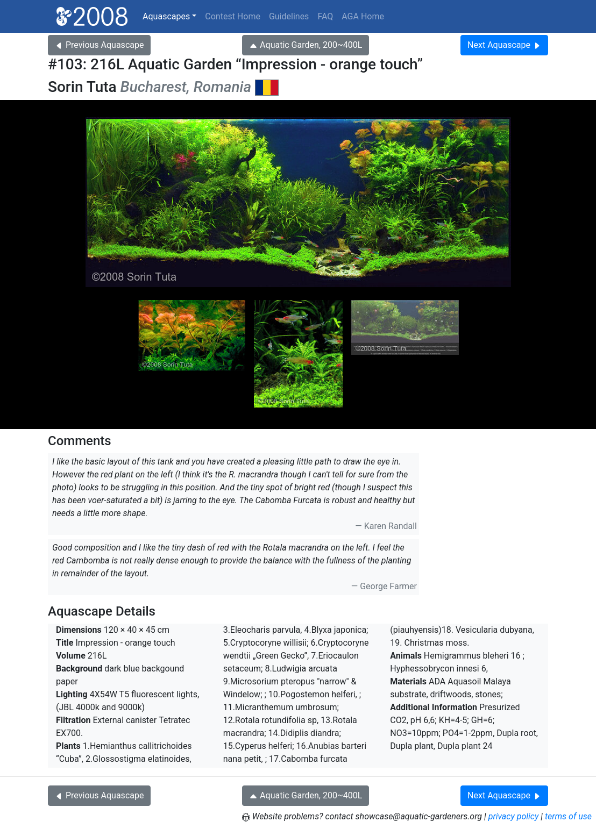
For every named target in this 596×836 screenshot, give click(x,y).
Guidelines (289, 16)
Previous (99, 45)
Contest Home (232, 16)
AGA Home (363, 16)
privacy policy (513, 816)
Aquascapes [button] (166, 16)
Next (504, 45)
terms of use (568, 816)
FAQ (325, 16)
